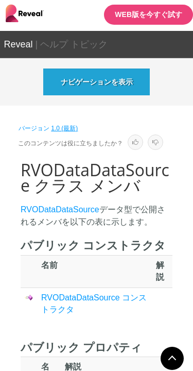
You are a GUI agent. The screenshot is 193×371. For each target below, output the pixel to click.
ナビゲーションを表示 (97, 82)
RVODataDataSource (60, 209)
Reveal (18, 44)
